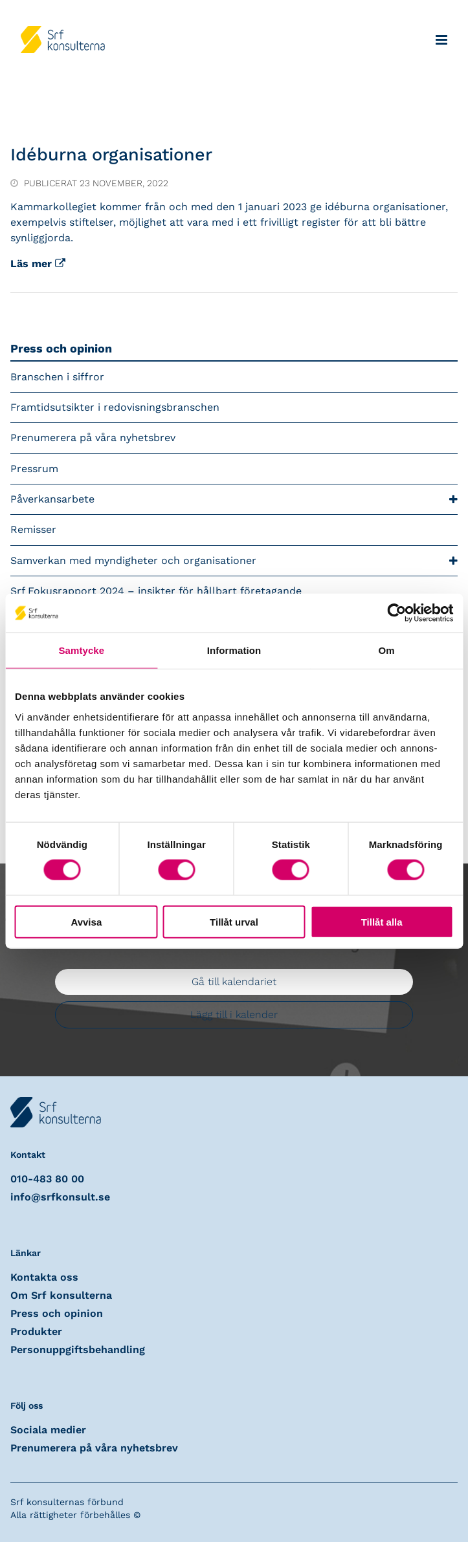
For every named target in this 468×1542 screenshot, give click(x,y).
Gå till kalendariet (234, 981)
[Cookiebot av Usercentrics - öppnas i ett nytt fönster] (396, 613)
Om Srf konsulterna (61, 1295)
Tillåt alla (382, 921)
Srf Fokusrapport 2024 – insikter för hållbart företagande (156, 591)
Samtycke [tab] (81, 650)
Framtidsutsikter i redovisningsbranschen (114, 407)
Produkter (36, 1331)
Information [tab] (234, 650)
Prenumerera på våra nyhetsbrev (92, 437)
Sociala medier (48, 1430)
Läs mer (37, 263)
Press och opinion (61, 348)
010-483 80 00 (47, 1179)
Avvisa (86, 921)
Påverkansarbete (234, 500)
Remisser (33, 529)
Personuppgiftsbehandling (77, 1349)
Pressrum (34, 468)
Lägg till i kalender (234, 1014)
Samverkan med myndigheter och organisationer (234, 561)
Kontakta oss (44, 1277)
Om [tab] (387, 650)
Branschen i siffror (57, 377)
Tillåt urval (234, 921)
